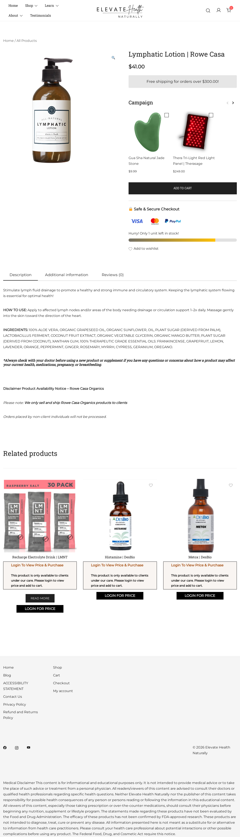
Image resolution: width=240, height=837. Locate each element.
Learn (49, 5)
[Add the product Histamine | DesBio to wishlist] (151, 486)
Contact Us (12, 697)
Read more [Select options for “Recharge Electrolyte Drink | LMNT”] (40, 598)
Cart (56, 675)
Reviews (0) (113, 275)
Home (13, 5)
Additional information (66, 275)
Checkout (61, 683)
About (13, 15)
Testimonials (40, 15)
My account (63, 691)
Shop (29, 5)
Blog (7, 675)
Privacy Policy (14, 704)
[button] (113, 58)
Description (21, 275)
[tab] (20, 275)
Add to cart (182, 188)
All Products (26, 41)
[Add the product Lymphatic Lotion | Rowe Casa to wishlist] (183, 249)
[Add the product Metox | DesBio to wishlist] (231, 486)
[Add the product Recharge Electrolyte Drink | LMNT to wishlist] (71, 486)
